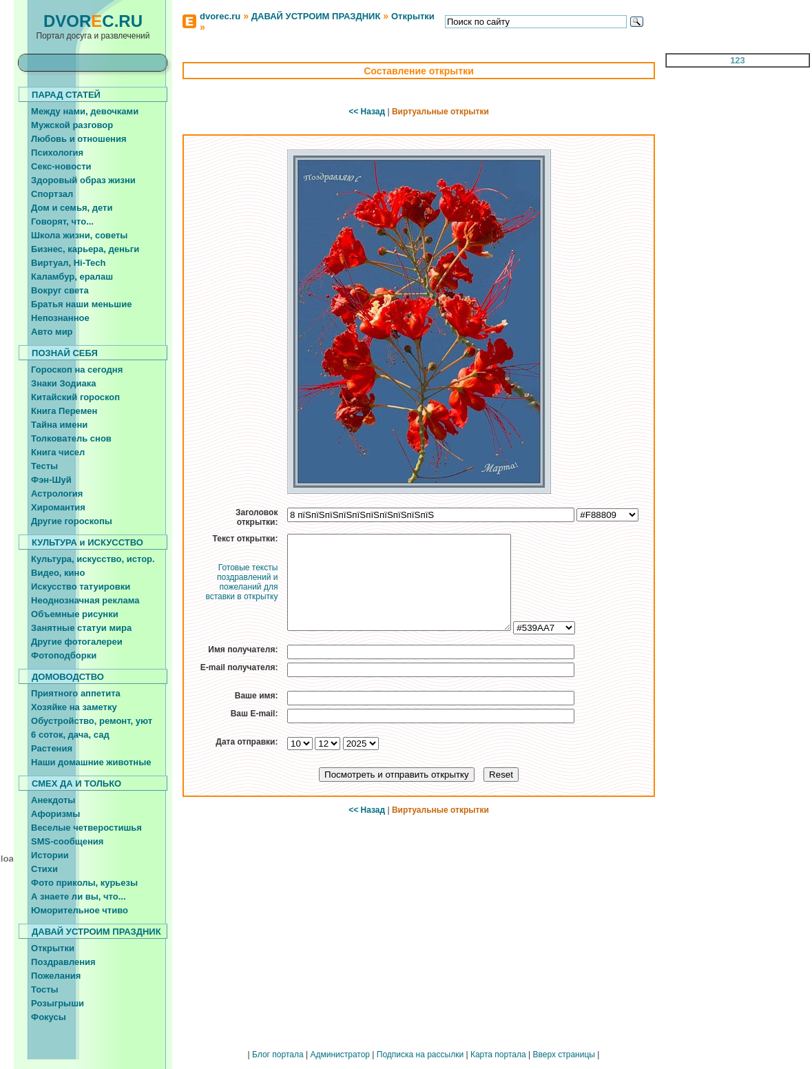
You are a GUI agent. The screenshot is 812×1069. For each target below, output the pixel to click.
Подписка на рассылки (420, 1054)
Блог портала (278, 1054)
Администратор (340, 1054)
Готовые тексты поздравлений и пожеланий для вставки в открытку (241, 582)
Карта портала (498, 1054)
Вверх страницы (563, 1054)
